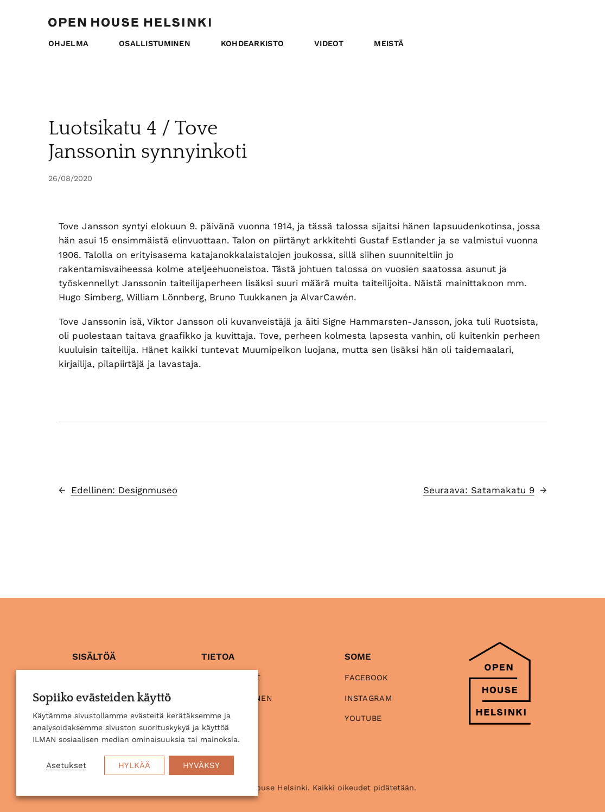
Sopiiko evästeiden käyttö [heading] (102, 698)
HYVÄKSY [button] (201, 765)
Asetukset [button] (66, 765)
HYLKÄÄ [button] (134, 765)
